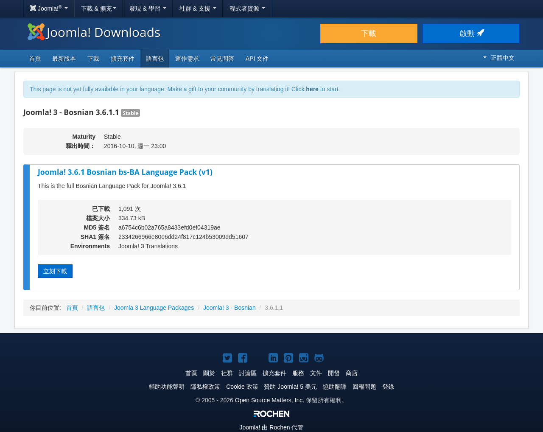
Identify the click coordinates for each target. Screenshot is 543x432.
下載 (368, 33)
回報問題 (364, 386)
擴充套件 (122, 58)
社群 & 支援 (197, 8)
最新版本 (64, 58)
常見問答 (222, 58)
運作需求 (187, 58)
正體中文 (499, 57)
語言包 (155, 58)
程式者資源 (247, 8)
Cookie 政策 (242, 386)
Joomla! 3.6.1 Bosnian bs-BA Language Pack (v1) (125, 172)
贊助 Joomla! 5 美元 (290, 386)
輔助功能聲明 (167, 386)
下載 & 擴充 (98, 8)
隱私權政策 (205, 386)
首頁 (35, 58)
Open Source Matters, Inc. (269, 400)
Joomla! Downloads (94, 32)
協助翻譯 (335, 386)
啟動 (471, 33)
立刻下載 (55, 271)
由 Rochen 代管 (272, 427)
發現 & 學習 (147, 8)
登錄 (388, 386)
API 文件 (257, 58)
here (312, 89)
